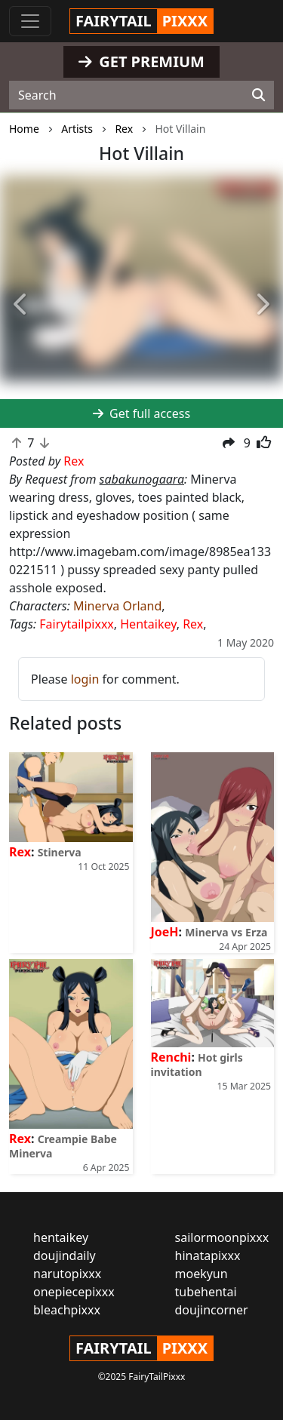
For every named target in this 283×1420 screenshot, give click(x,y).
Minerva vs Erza (226, 932)
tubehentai (206, 1291)
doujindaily (64, 1255)
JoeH (165, 932)
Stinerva (60, 852)
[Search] (258, 95)
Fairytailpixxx (76, 624)
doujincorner (211, 1310)
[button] (21, 305)
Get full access (141, 413)
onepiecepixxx (74, 1291)
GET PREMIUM (141, 61)
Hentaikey (148, 624)
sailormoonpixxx (222, 1237)
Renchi (171, 1057)
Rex (193, 624)
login (85, 679)
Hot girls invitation (197, 1064)
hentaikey (60, 1237)
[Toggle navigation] (30, 21)
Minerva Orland (117, 606)
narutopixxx (67, 1273)
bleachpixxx (66, 1310)
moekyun (201, 1273)
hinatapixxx (208, 1255)
